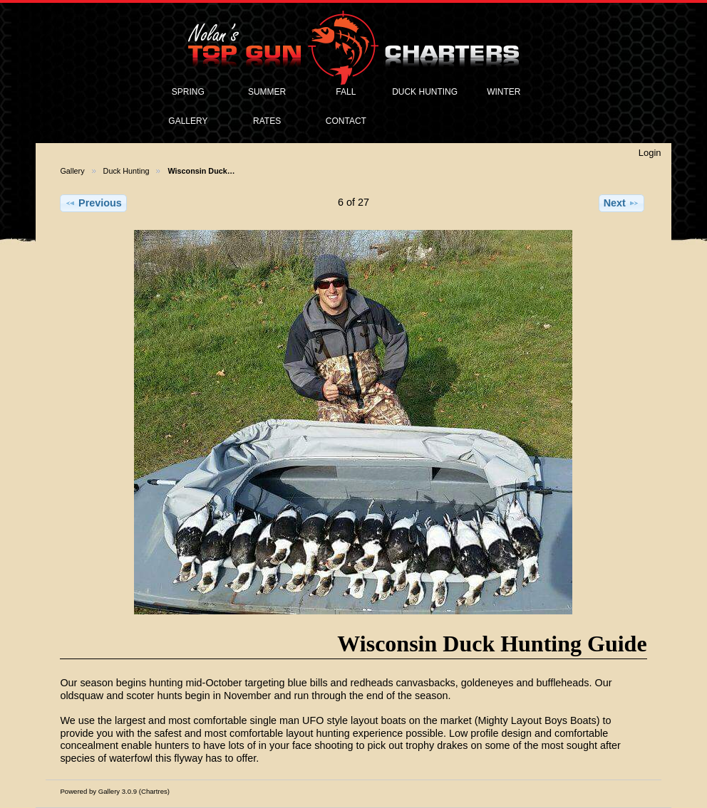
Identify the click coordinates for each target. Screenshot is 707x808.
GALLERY (187, 121)
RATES (267, 121)
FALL (346, 92)
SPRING (188, 92)
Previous (93, 203)
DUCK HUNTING (425, 92)
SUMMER (267, 92)
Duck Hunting (126, 171)
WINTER (503, 92)
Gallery (72, 171)
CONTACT (346, 121)
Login (650, 152)
